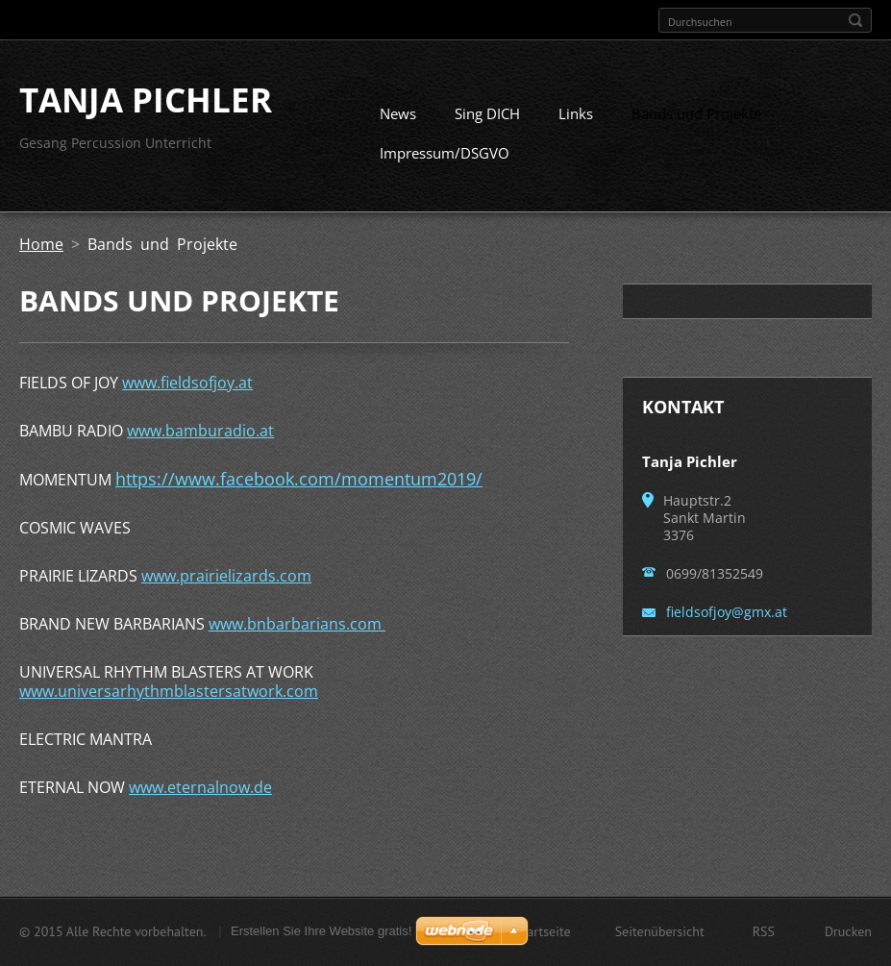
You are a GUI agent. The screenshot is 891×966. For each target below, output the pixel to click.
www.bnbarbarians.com (297, 631)
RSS (764, 933)
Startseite (543, 933)
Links (575, 121)
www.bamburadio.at (200, 438)
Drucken (848, 933)
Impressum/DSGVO (444, 160)
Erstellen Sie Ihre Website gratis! (321, 933)
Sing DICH (487, 121)
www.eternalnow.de (200, 794)
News (398, 121)
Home (41, 251)
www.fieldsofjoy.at (187, 390)
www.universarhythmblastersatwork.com (168, 698)
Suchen (855, 20)
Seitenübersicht (660, 933)
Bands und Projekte (696, 121)
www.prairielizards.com (226, 583)
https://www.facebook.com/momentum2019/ (299, 486)
